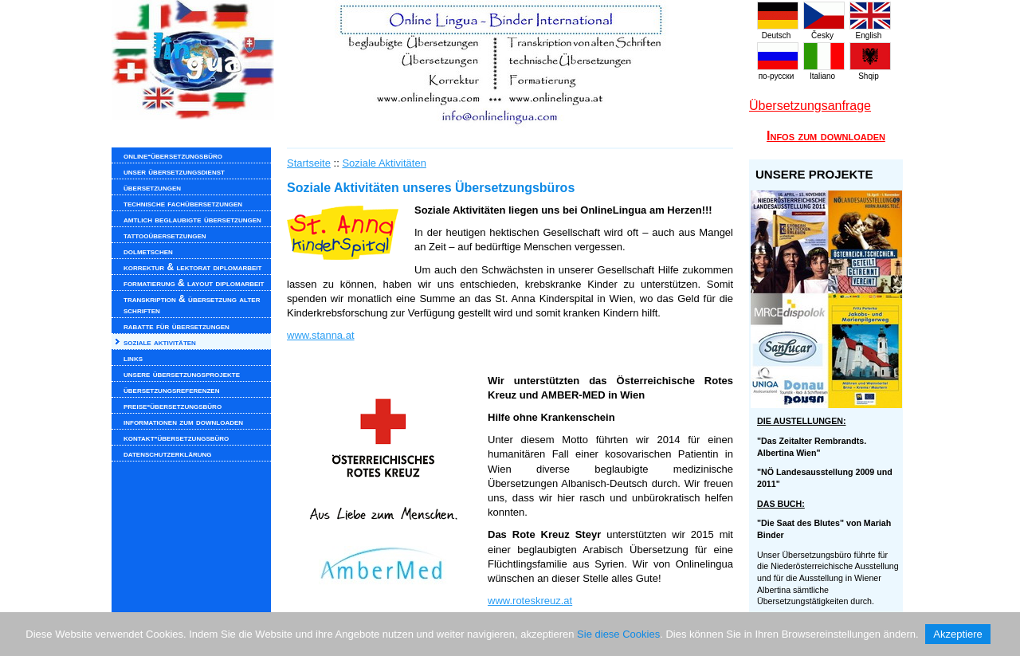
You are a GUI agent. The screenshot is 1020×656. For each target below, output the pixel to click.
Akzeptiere (957, 634)
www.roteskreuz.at (530, 601)
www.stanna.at (321, 335)
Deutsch (777, 31)
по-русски (777, 72)
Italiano (824, 72)
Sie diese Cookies (618, 634)
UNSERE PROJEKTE (814, 174)
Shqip (870, 72)
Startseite (309, 163)
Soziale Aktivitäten (384, 163)
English (870, 31)
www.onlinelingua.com (430, 64)
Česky (824, 31)
